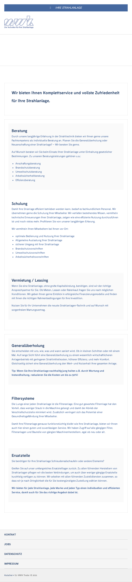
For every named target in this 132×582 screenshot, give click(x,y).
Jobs (7, 544)
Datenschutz (13, 553)
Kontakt (10, 534)
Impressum (11, 563)
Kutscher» (9, 575)
